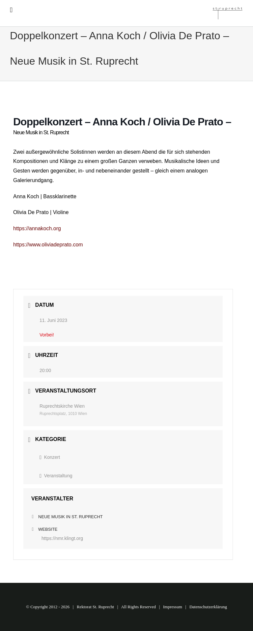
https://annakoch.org (37, 228)
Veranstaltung (56, 475)
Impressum (172, 606)
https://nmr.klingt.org (62, 538)
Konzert (50, 457)
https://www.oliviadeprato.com (48, 244)
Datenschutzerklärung (208, 606)
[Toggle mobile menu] (11, 10)
